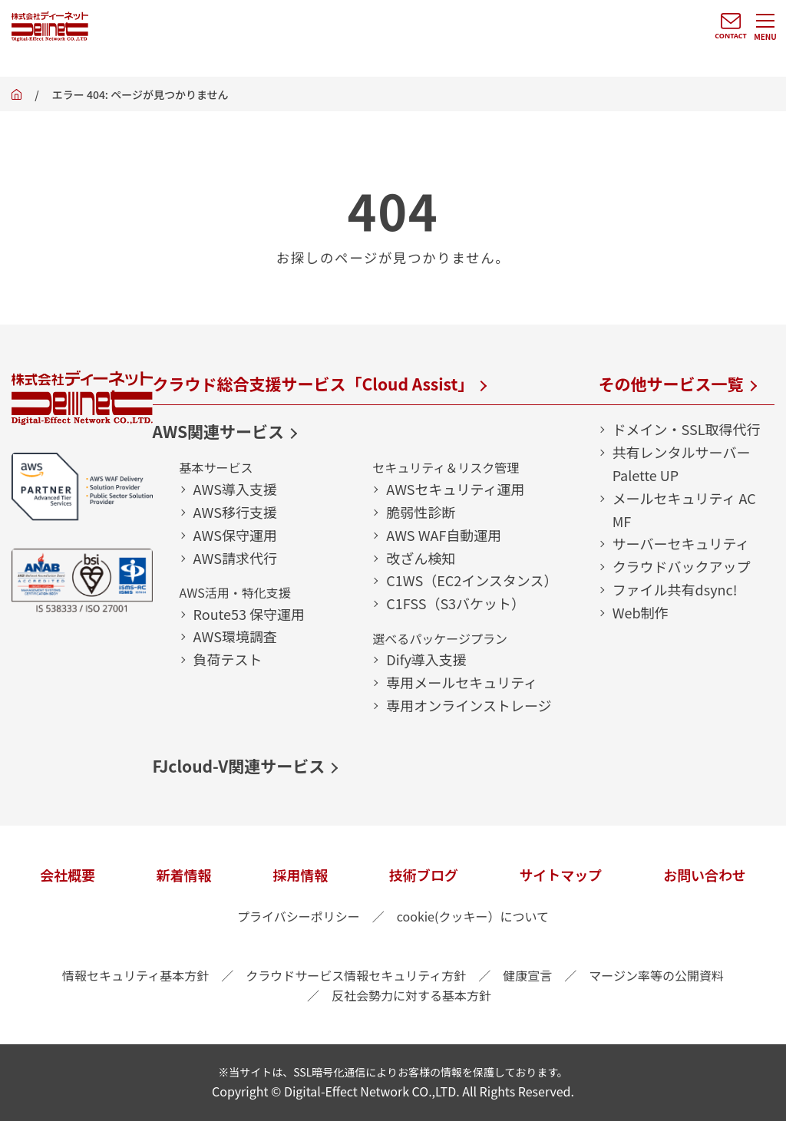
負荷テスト (228, 659)
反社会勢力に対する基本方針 (411, 995)
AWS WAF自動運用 (443, 535)
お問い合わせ (704, 875)
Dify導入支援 (426, 659)
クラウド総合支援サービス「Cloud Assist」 (313, 383)
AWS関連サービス (219, 431)
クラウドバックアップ (682, 566)
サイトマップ (560, 875)
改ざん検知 (420, 558)
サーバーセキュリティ (681, 543)
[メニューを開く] (765, 27)
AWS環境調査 (235, 636)
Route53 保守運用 (249, 614)
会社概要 (67, 875)
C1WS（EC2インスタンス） (471, 580)
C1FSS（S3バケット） (455, 603)
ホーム (16, 98)
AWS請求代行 (235, 558)
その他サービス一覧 (671, 383)
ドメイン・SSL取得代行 (687, 429)
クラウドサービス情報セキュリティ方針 (356, 975)
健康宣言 (527, 975)
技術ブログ (423, 875)
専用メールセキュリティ (461, 682)
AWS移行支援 (235, 512)
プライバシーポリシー (298, 916)
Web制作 (641, 612)
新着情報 (184, 875)
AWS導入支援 (235, 489)
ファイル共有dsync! (675, 589)
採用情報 (300, 875)
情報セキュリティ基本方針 (135, 975)
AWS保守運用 (235, 535)
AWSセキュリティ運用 (455, 489)
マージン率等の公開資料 (656, 975)
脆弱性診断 (420, 512)
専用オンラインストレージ (468, 705)
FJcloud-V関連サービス (239, 765)
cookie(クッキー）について (473, 916)
